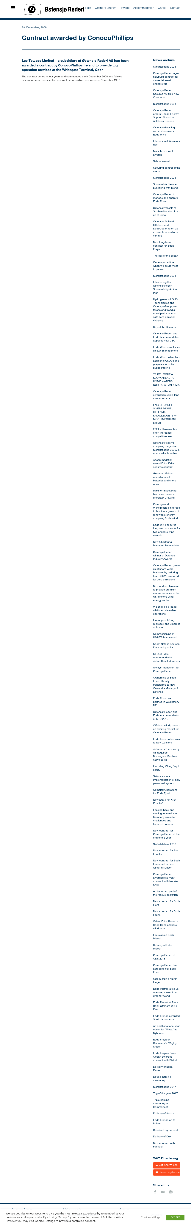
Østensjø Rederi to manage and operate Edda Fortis (165, 198)
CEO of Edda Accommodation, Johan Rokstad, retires (166, 658)
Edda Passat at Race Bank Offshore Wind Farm (165, 1006)
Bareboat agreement (165, 1130)
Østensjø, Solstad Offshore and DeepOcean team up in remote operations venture (165, 228)
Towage (124, 7)
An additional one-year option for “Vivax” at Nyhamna (166, 1030)
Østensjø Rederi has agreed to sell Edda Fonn (165, 969)
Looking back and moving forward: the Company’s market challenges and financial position (165, 817)
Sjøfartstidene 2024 (164, 104)
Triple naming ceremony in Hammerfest (161, 1103)
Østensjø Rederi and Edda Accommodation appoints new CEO (166, 337)
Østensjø (54, 9)
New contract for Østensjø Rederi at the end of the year (166, 834)
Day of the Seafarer (164, 327)
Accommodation (143, 7)
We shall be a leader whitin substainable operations (165, 610)
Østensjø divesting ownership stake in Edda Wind (164, 131)
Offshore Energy (105, 7)
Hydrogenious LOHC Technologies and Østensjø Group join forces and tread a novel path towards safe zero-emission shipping (165, 310)
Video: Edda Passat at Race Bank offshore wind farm (166, 925)
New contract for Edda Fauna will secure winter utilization (166, 864)
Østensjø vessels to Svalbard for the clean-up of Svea (166, 211)
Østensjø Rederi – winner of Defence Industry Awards (164, 556)
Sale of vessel (161, 161)
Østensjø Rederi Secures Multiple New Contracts (166, 94)
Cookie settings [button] (150, 1217)
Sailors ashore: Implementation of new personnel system (166, 780)
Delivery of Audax (163, 1113)
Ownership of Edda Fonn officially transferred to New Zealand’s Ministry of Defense (165, 684)
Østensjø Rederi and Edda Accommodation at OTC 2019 (166, 715)
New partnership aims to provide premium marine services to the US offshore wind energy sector (166, 593)
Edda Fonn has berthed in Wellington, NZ (166, 702)
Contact (175, 7)
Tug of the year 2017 (165, 1093)
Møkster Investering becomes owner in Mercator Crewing (164, 494)
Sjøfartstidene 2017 (164, 1087)
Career (162, 7)
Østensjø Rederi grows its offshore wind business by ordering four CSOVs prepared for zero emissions (166, 572)
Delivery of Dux (162, 1136)
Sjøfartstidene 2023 (164, 178)
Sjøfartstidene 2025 (164, 67)
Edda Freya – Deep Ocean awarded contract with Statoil (165, 1057)
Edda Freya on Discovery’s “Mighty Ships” (165, 1043)
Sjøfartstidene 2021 (164, 276)
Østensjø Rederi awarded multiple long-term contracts (166, 395)
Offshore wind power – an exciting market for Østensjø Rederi (166, 729)
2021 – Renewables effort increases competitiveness (165, 433)
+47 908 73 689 (167, 1165)
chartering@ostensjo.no (168, 1172)
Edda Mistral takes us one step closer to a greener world (166, 992)
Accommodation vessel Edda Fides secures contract (164, 463)
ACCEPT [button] (175, 1218)
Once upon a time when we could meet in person (165, 266)
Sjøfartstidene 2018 (164, 844)
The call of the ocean (165, 256)
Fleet (88, 7)
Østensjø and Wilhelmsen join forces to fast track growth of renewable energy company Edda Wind (166, 511)
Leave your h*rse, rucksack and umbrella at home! (166, 624)
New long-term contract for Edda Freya (163, 246)
